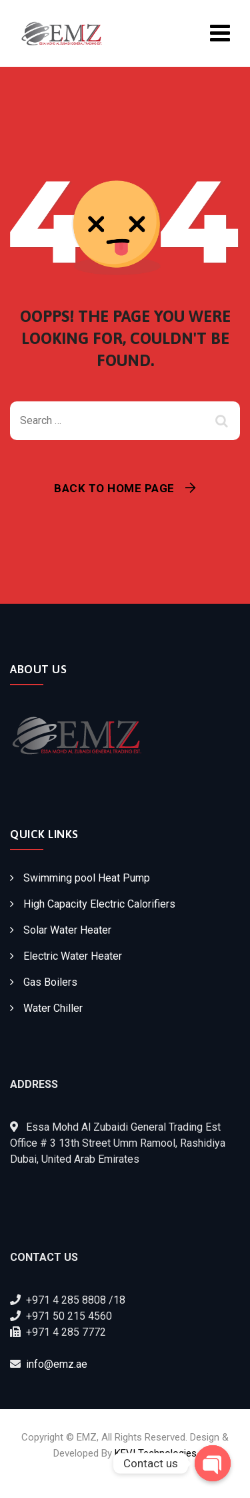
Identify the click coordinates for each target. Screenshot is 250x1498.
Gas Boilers (50, 982)
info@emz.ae (56, 1364)
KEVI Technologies (156, 1453)
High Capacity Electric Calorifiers (99, 904)
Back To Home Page (114, 488)
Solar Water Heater (67, 930)
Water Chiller (53, 1008)
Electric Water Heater (72, 956)
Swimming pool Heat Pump (86, 878)
